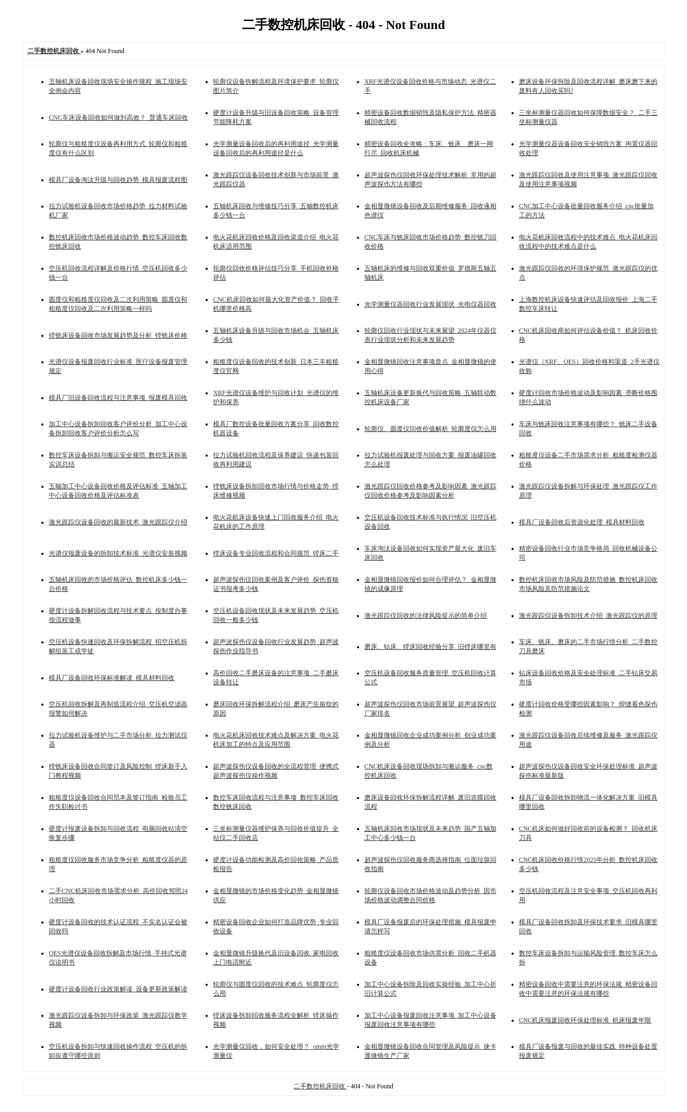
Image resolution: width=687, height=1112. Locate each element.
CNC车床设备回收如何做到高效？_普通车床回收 (118, 117)
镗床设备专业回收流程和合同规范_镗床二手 (276, 553)
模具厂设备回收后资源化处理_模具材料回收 (582, 522)
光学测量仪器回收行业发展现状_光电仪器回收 (430, 304)
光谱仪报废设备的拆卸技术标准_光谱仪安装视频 (118, 553)
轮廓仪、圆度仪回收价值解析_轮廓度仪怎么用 (430, 429)
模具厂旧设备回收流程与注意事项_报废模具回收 (118, 397)
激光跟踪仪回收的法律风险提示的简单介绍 (425, 615)
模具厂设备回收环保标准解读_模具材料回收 (111, 678)
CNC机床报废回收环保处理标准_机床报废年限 (585, 1020)
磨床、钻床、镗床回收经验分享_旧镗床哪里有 (430, 646)
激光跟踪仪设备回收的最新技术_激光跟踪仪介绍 (118, 522)
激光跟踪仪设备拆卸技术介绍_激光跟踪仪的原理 (588, 615)
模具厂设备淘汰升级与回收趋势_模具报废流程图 (118, 180)
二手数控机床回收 (320, 1086)
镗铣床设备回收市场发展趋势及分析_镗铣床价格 (118, 335)
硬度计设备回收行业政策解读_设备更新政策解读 (118, 989)
